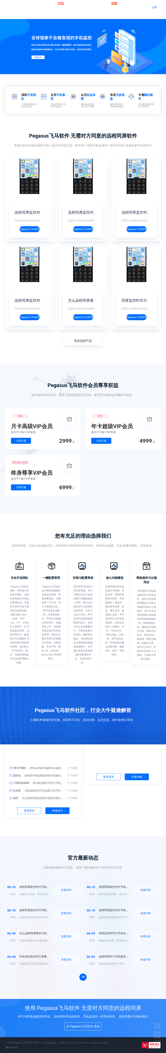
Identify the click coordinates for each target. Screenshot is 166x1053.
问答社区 (78, 7)
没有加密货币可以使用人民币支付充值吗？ (49, 790)
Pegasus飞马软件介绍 (30, 229)
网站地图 (11, 1047)
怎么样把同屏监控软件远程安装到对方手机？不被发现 (52, 798)
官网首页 (42, 7)
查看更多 (29, 810)
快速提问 (57, 810)
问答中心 (43, 753)
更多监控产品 (83, 341)
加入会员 (113, 5)
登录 (139, 7)
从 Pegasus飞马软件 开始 (82, 1026)
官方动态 (95, 7)
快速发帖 (136, 776)
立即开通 (21, 440)
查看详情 (66, 890)
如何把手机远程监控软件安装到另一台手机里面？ (53, 775)
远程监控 (60, 5)
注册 (154, 7)
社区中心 (122, 753)
